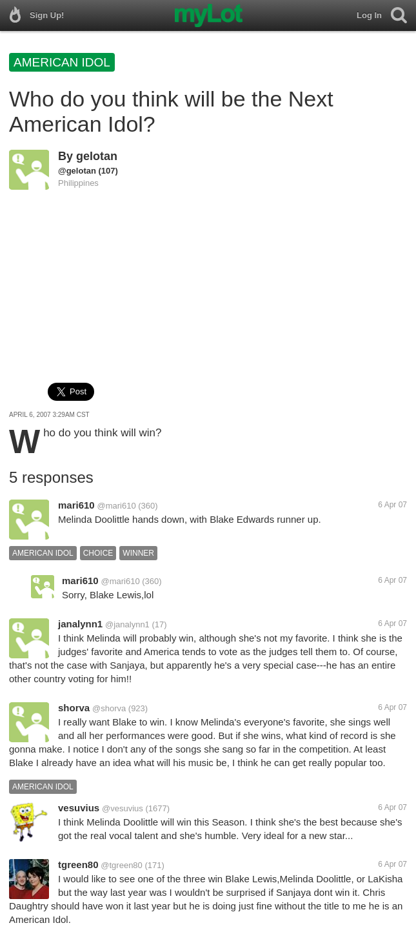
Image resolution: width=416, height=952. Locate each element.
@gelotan (77, 171)
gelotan (96, 156)
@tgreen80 (122, 865)
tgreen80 (78, 864)
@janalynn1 (127, 624)
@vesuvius (122, 808)
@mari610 (116, 506)
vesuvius (78, 807)
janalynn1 (80, 623)
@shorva (109, 708)
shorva (74, 707)
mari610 (76, 505)
